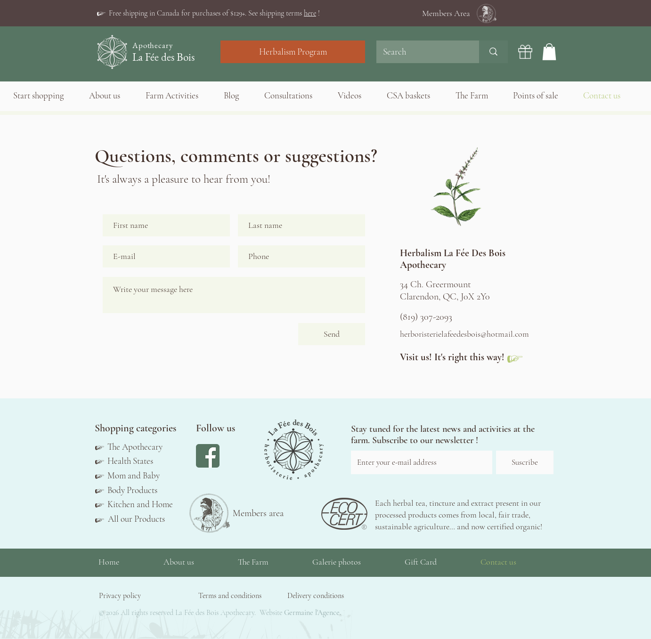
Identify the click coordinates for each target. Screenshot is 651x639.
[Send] (331, 334)
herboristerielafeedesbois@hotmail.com (464, 334)
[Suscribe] (524, 462)
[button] (214, 13)
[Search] (421, 51)
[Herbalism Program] (292, 51)
